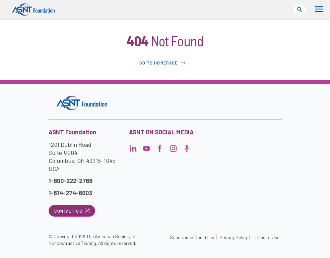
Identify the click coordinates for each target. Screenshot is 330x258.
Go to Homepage (163, 62)
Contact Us (71, 211)
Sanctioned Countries (192, 237)
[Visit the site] (82, 103)
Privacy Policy (233, 237)
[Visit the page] (133, 150)
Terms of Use (266, 237)
